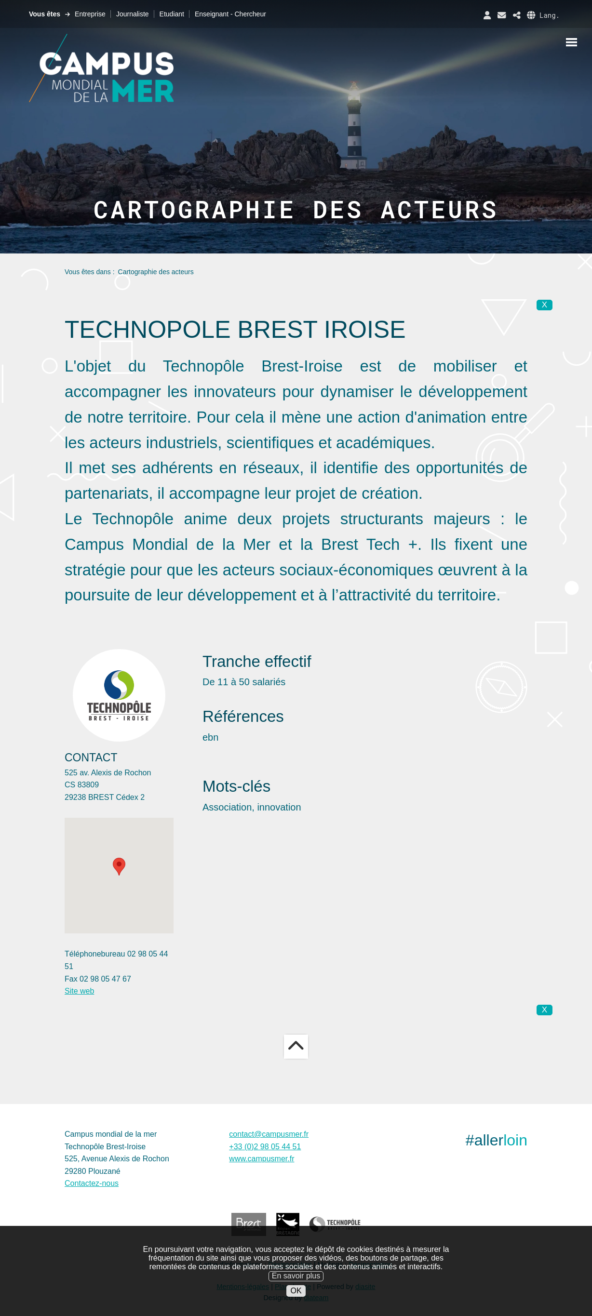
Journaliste (132, 14)
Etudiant (172, 14)
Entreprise (90, 14)
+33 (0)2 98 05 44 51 (265, 1147)
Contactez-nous (92, 1183)
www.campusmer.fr (261, 1159)
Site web (79, 991)
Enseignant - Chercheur (230, 14)
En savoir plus (296, 1276)
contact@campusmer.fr (269, 1134)
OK (295, 1291)
